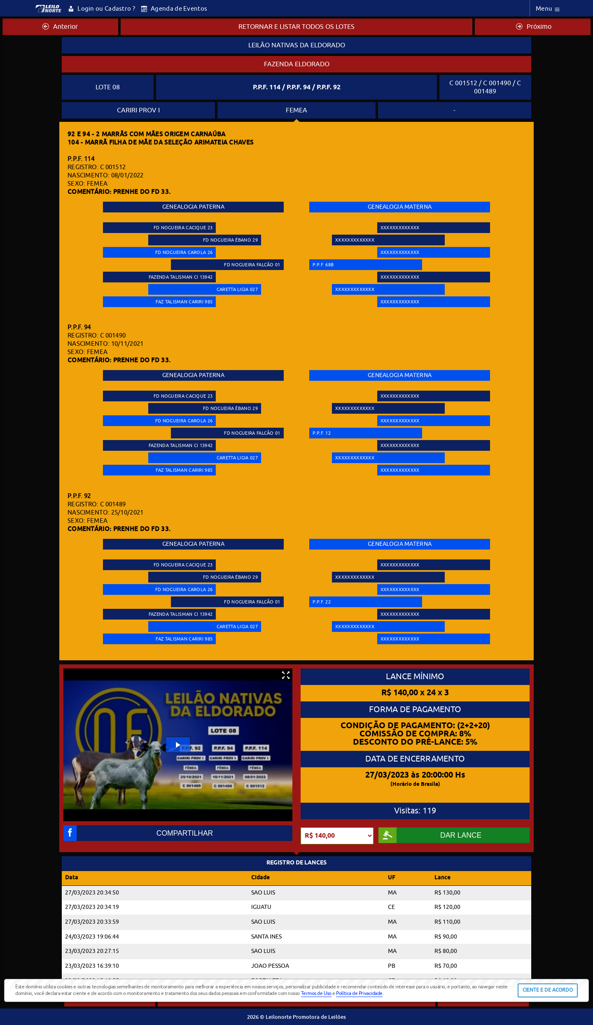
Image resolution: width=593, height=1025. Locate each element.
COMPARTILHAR (138, 833)
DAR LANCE (429, 835)
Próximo (533, 27)
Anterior (60, 27)
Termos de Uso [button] (316, 993)
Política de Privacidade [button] (359, 993)
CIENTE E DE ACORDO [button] (548, 990)
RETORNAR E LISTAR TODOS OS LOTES (296, 27)
